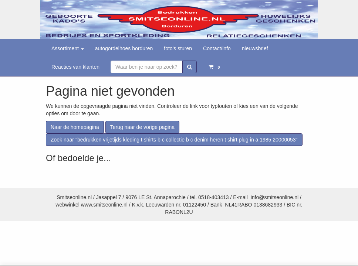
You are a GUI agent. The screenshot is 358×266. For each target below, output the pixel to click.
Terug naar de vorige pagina (142, 127)
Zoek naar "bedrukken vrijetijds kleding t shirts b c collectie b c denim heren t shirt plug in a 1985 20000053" (174, 140)
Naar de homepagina (75, 127)
